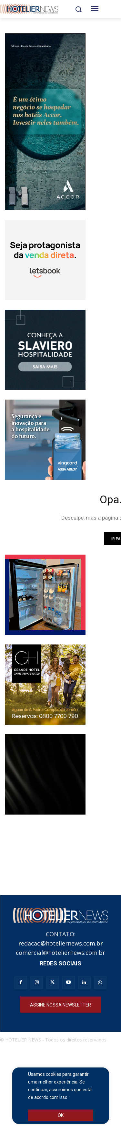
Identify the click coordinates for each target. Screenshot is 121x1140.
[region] (60, 1095)
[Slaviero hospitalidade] (45, 350)
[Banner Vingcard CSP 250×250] (45, 440)
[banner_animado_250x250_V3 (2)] (45, 260)
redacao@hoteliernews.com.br (60, 943)
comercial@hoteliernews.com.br (60, 952)
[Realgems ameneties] (45, 774)
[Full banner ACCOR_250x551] (45, 121)
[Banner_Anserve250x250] (45, 595)
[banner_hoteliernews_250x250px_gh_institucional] (45, 684)
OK (61, 1115)
